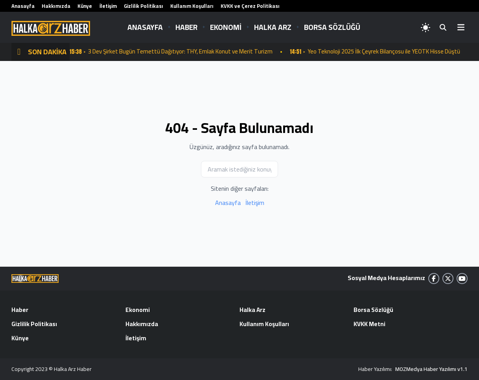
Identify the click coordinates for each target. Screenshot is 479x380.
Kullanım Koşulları (192, 6)
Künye (84, 6)
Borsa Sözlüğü (374, 310)
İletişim (108, 6)
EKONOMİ (225, 27)
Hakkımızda (56, 6)
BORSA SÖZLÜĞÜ (332, 27)
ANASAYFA (145, 27)
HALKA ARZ (272, 27)
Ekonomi (137, 310)
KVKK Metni (369, 324)
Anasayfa (23, 6)
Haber (19, 310)
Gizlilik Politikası (143, 6)
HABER (186, 27)
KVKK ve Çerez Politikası (250, 6)
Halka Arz (253, 310)
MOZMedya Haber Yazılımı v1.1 (431, 369)
